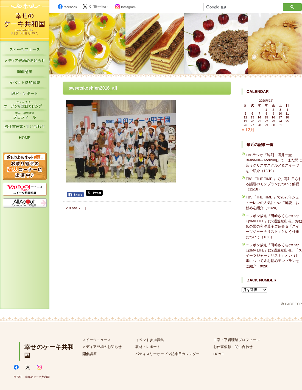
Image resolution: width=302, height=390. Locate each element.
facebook (67, 7)
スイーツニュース (24, 50)
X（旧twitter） (96, 7)
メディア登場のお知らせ (24, 61)
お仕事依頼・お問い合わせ (24, 127)
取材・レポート (24, 94)
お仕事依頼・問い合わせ (233, 347)
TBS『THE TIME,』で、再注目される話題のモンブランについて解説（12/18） (274, 184)
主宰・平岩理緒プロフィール (24, 116)
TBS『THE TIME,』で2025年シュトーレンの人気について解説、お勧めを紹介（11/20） (272, 202)
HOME (24, 138)
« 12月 (248, 130)
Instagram (125, 7)
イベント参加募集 (24, 83)
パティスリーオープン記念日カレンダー (24, 105)
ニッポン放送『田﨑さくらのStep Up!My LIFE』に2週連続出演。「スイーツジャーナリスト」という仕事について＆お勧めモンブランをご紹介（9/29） (274, 255)
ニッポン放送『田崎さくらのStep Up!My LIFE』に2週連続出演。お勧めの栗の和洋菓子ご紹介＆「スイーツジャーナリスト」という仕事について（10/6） (274, 226)
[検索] (240, 7)
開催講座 (24, 72)
